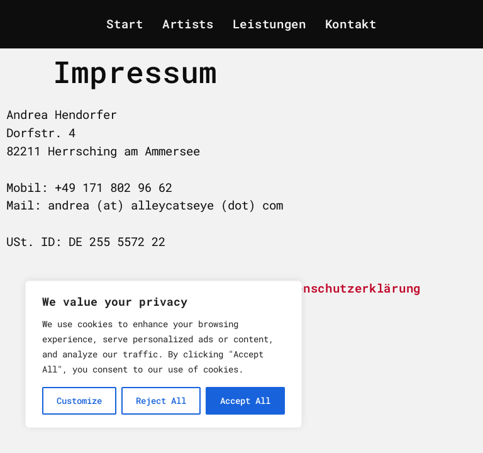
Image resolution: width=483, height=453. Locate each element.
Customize (79, 400)
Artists (188, 23)
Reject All (161, 400)
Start (124, 23)
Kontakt (351, 23)
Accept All (245, 400)
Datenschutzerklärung (347, 288)
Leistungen (269, 23)
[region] (163, 354)
